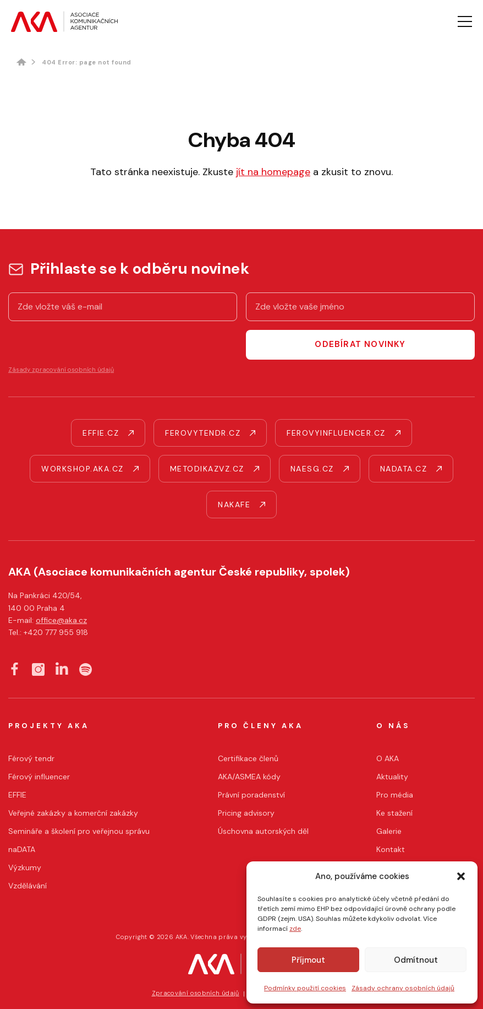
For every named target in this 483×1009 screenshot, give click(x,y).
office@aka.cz (61, 620)
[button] (460, 876)
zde (295, 928)
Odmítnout (416, 959)
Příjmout (308, 959)
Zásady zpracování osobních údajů (61, 369)
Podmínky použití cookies (305, 988)
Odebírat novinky (360, 344)
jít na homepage (273, 171)
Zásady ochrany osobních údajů (403, 988)
